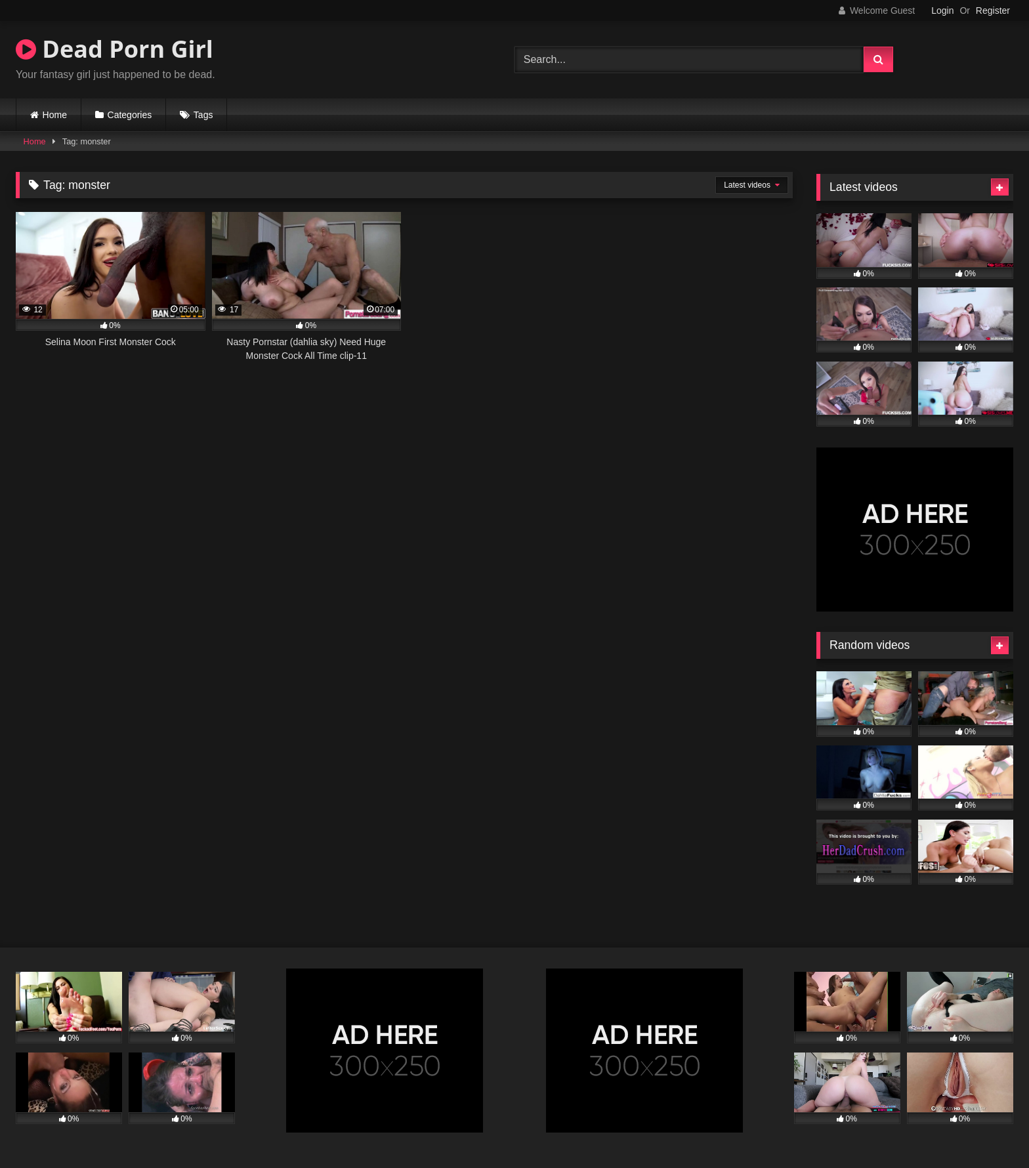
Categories (130, 115)
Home (55, 115)
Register (993, 10)
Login (942, 10)
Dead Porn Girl (114, 49)
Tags (203, 115)
